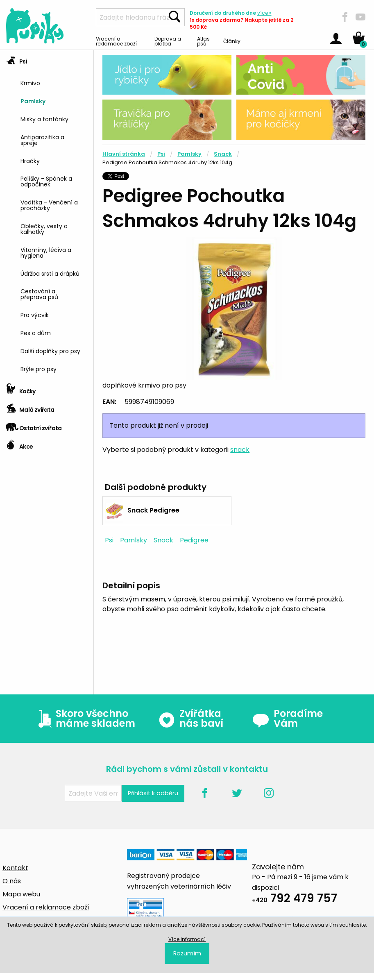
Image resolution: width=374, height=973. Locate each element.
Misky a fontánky (44, 118)
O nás (11, 881)
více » (264, 12)
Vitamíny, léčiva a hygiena (45, 252)
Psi (16, 59)
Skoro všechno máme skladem (84, 718)
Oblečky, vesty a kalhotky (44, 228)
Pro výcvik (34, 314)
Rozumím (187, 953)
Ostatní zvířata (34, 425)
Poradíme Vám (287, 718)
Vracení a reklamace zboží (116, 40)
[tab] (46, 215)
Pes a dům (35, 332)
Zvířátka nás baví (190, 718)
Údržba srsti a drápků (49, 273)
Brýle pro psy (38, 368)
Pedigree (194, 540)
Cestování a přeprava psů (39, 293)
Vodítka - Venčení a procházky (49, 204)
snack (239, 449)
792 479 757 (294, 899)
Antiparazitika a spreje (42, 139)
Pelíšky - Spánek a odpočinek (46, 181)
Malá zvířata (30, 407)
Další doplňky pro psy (50, 350)
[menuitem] (53, 82)
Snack (223, 154)
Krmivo (30, 82)
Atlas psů (203, 40)
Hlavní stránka (123, 154)
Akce (19, 444)
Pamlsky (32, 100)
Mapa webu (21, 894)
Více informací (187, 939)
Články (231, 41)
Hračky (30, 160)
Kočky (21, 388)
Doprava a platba (167, 40)
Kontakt (15, 868)
